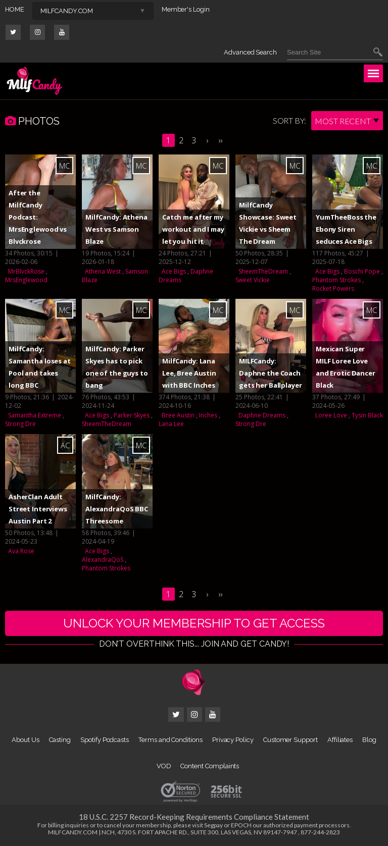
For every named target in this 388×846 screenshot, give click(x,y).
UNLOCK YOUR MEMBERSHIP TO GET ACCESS (194, 623)
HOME (14, 9)
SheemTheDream (263, 271)
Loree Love (331, 415)
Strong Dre (20, 423)
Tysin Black (367, 415)
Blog (369, 740)
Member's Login (186, 9)
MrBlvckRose (26, 271)
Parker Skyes (132, 415)
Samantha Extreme (34, 415)
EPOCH (241, 825)
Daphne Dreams (261, 415)
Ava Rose (21, 551)
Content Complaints (209, 766)
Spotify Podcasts (104, 740)
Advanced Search (250, 52)
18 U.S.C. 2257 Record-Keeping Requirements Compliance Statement (194, 816)
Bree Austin (178, 415)
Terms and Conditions (170, 740)
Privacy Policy (233, 740)
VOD (164, 766)
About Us (25, 740)
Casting (60, 740)
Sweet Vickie (252, 280)
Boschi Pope (362, 271)
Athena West (103, 271)
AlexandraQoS (102, 559)
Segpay (213, 825)
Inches (208, 415)
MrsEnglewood (26, 280)
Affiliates (340, 740)
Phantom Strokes (336, 280)
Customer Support (290, 740)
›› (220, 140)
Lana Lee (171, 423)
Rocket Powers (333, 288)
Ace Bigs (174, 271)
